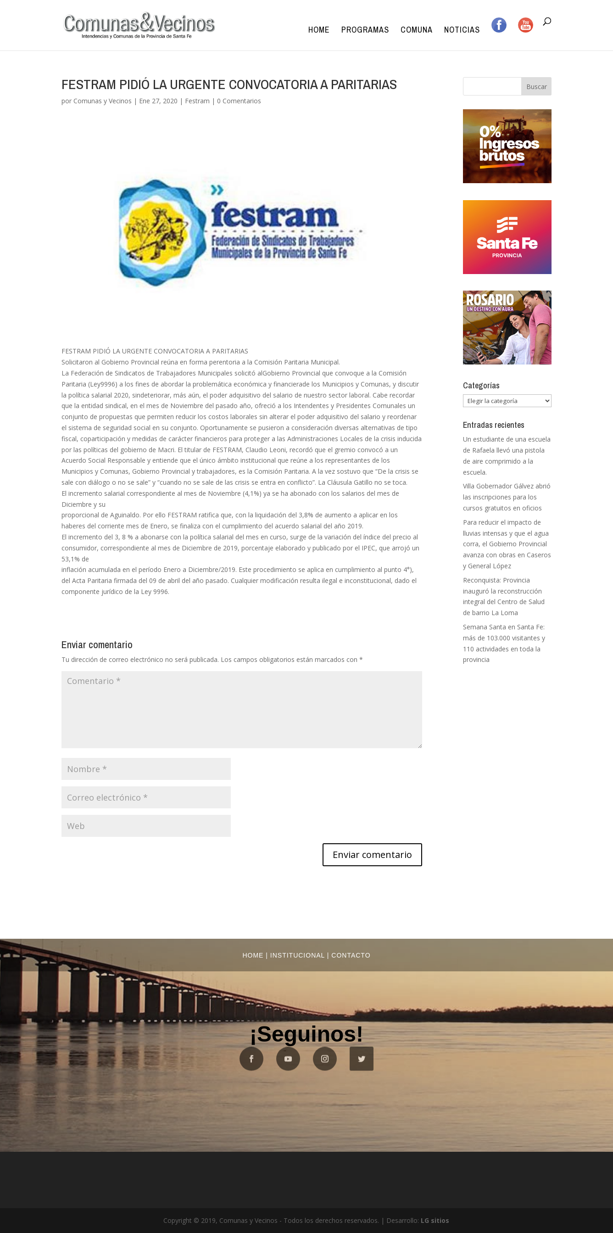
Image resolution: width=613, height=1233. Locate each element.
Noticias (462, 31)
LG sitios (435, 1220)
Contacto (350, 955)
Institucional (297, 955)
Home (319, 31)
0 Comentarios (239, 100)
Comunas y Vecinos (102, 100)
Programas (365, 31)
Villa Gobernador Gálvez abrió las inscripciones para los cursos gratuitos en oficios (507, 497)
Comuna (417, 31)
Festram (197, 100)
